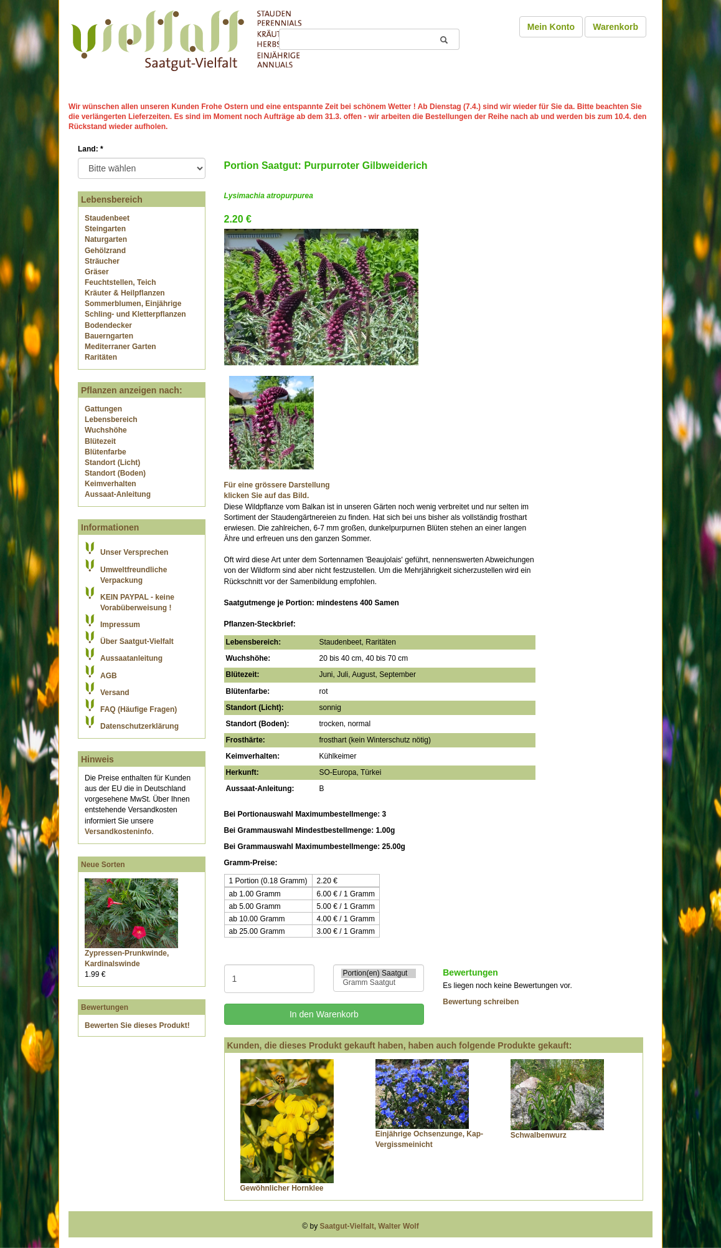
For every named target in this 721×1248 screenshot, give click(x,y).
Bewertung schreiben (481, 1001)
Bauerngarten (109, 336)
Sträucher (102, 261)
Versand (115, 692)
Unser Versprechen (134, 552)
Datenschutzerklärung (139, 726)
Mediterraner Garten (120, 346)
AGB (108, 675)
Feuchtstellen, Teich (120, 282)
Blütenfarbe (105, 452)
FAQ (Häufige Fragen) (138, 709)
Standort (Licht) (112, 462)
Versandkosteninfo (118, 831)
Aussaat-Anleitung (118, 494)
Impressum (120, 624)
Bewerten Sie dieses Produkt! (137, 1025)
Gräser (97, 271)
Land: (90, 149)
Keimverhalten (110, 483)
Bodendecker (108, 325)
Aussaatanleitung (131, 658)
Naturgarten (106, 239)
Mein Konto (551, 27)
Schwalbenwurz (539, 1135)
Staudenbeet (107, 218)
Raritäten (101, 357)
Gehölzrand (105, 250)
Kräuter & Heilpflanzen (125, 293)
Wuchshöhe (106, 430)
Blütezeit (100, 441)
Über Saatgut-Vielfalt (137, 641)
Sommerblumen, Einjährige (133, 303)
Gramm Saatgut (378, 982)
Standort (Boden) (115, 473)
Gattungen (103, 409)
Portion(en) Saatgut (378, 973)
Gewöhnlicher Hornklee (282, 1188)
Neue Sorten (103, 864)
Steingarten (105, 228)
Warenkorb (615, 27)
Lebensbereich (111, 419)
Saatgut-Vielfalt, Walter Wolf (369, 1226)
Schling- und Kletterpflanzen (135, 314)
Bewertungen (104, 1007)
